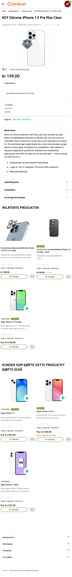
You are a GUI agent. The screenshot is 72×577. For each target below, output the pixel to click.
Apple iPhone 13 (7, 413)
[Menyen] (3, 4)
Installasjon (9, 189)
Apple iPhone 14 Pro (45, 411)
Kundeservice (8, 537)
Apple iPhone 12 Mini (9, 484)
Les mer (7, 112)
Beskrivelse (9, 130)
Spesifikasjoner (11, 182)
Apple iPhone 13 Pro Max (11, 322)
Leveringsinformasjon (14, 197)
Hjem (4, 11)
